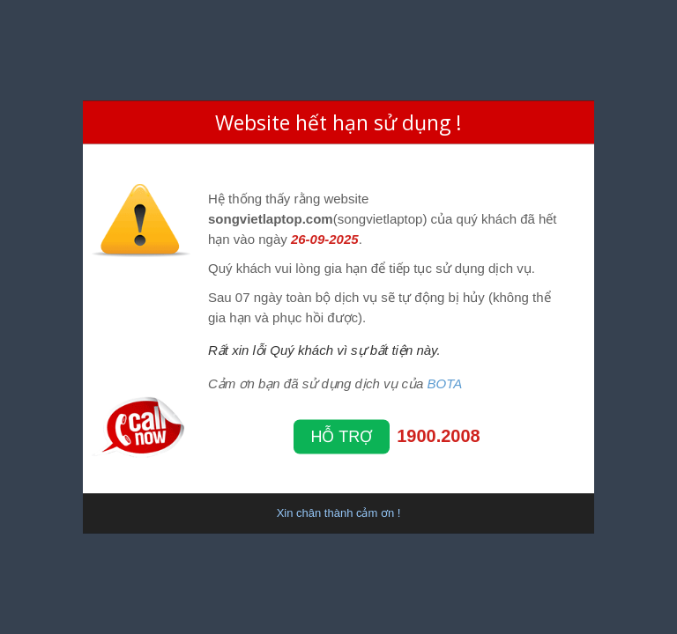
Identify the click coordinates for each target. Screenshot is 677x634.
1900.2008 (438, 435)
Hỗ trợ (342, 436)
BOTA (445, 382)
